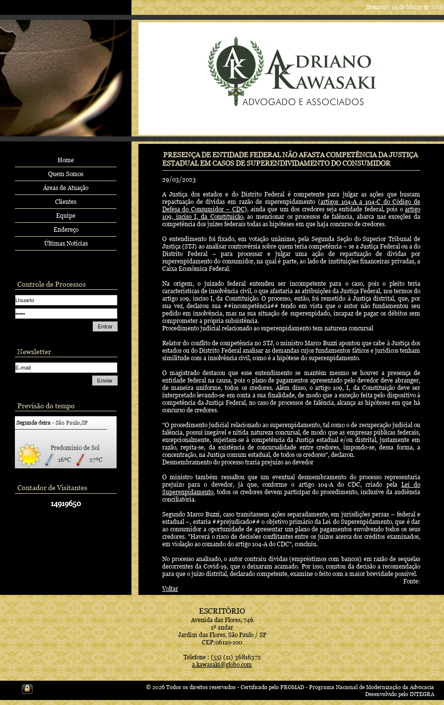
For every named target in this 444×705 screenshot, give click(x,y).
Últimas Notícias (66, 243)
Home (66, 160)
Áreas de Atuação (65, 188)
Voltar (170, 588)
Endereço (66, 229)
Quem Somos (65, 174)
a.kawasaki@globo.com (222, 664)
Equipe (65, 215)
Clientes (65, 201)
